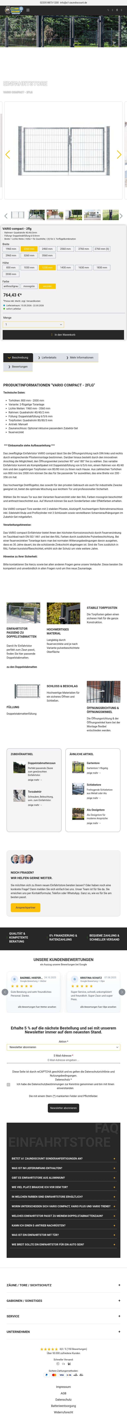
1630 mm (83, 267)
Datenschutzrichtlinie (97, 1028)
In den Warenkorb (63, 334)
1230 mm (47, 267)
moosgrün (29, 286)
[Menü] (27, 10)
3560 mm (47, 255)
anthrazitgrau (11, 286)
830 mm (10, 267)
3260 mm (29, 255)
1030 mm (29, 267)
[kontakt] (108, 10)
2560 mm (65, 248)
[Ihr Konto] (112, 10)
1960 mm (11, 248)
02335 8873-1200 (49, 2)
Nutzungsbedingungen (63, 1032)
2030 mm (11, 274)
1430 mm (65, 267)
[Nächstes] (119, 154)
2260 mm (29, 248)
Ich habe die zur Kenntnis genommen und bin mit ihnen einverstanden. (65, 1043)
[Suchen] (117, 10)
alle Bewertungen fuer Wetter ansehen (37, 964)
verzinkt (47, 286)
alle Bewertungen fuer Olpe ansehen (98, 964)
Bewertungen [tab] (19, 366)
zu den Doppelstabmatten (22, 646)
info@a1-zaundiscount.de (73, 2)
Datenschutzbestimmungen (48, 1041)
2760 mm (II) (102, 248)
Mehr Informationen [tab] (81, 357)
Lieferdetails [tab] (48, 357)
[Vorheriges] (7, 154)
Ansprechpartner (25, 864)
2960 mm (11, 255)
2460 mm (47, 248)
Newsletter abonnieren (63, 1065)
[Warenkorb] (121, 10)
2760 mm (83, 248)
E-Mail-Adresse (63, 1012)
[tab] (18, 357)
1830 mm (102, 267)
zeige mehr (35, 737)
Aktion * (63, 998)
